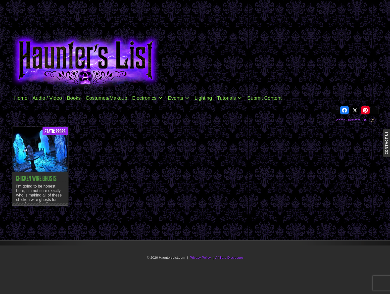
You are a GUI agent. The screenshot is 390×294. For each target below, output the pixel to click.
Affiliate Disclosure (229, 257)
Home (20, 98)
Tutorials (229, 98)
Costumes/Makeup (106, 98)
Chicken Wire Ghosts (36, 178)
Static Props (55, 131)
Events (179, 98)
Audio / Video (47, 98)
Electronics (147, 98)
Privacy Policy (200, 257)
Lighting (203, 98)
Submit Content (264, 98)
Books (74, 98)
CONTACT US (386, 143)
